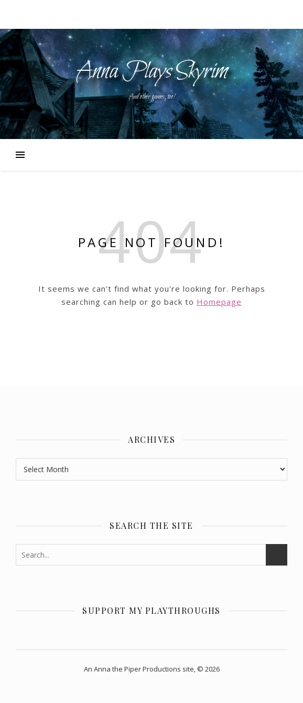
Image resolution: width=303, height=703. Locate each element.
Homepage (219, 301)
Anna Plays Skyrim (152, 72)
